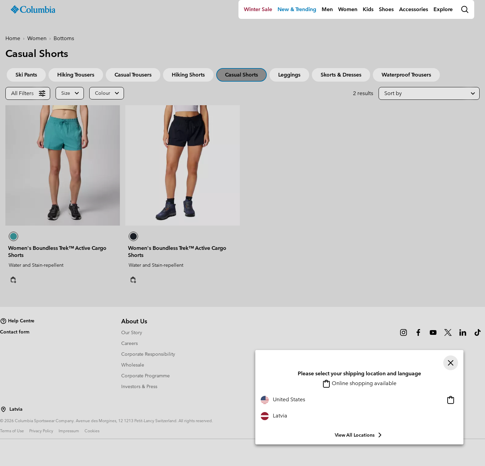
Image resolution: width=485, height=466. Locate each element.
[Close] (450, 362)
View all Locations (359, 435)
